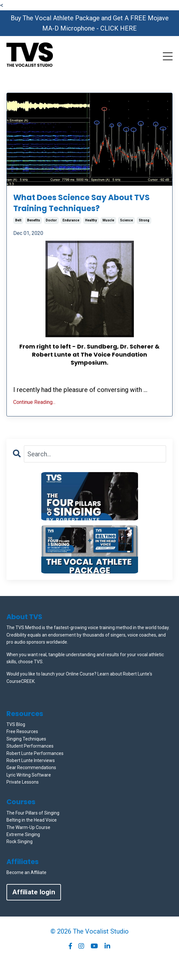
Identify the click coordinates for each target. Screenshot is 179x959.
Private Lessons (22, 782)
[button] (89, 496)
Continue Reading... (34, 402)
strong (144, 220)
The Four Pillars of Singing (32, 812)
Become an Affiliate (26, 872)
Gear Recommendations (31, 767)
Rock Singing (19, 841)
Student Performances (30, 746)
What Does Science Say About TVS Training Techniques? (81, 203)
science (126, 220)
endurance (71, 220)
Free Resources (22, 731)
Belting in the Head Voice (31, 820)
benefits (33, 220)
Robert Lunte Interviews (30, 760)
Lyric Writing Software (28, 774)
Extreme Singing (23, 834)
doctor (51, 220)
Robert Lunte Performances (35, 753)
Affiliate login (33, 892)
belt (18, 220)
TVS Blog (15, 724)
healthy (91, 220)
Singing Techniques (26, 738)
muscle (108, 220)
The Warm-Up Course (28, 827)
